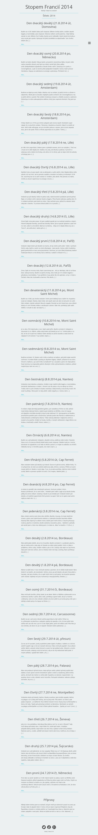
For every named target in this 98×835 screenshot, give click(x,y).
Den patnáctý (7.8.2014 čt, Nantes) (49, 404)
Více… (23, 44)
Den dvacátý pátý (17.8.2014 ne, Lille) (49, 142)
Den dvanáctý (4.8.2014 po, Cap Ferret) (49, 484)
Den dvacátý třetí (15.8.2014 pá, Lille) (49, 192)
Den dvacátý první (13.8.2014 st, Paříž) (49, 241)
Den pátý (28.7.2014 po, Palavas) (49, 665)
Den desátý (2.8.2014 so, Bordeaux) (49, 538)
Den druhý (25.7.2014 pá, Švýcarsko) (49, 746)
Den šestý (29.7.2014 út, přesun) (49, 639)
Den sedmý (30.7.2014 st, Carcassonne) (49, 614)
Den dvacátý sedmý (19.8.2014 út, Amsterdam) (48, 85)
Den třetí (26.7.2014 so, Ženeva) (49, 719)
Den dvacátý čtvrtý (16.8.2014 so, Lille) (49, 167)
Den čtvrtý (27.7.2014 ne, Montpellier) (49, 692)
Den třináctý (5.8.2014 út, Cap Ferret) (49, 460)
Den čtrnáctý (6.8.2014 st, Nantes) (49, 435)
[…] (29, 40)
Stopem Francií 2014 (48, 6)
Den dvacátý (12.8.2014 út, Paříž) (49, 265)
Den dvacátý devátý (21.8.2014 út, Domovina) (48, 25)
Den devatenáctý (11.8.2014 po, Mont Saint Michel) (49, 292)
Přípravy (49, 800)
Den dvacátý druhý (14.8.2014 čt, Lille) (49, 216)
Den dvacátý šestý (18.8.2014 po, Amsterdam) (49, 116)
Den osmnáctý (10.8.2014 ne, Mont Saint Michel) (49, 322)
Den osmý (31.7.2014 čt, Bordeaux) (49, 589)
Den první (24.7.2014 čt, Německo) (49, 773)
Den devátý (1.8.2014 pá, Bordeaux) (49, 565)
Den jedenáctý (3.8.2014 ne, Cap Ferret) (49, 511)
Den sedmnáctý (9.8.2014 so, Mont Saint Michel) (49, 350)
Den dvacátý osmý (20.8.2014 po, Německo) (49, 55)
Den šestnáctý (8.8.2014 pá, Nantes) (49, 379)
